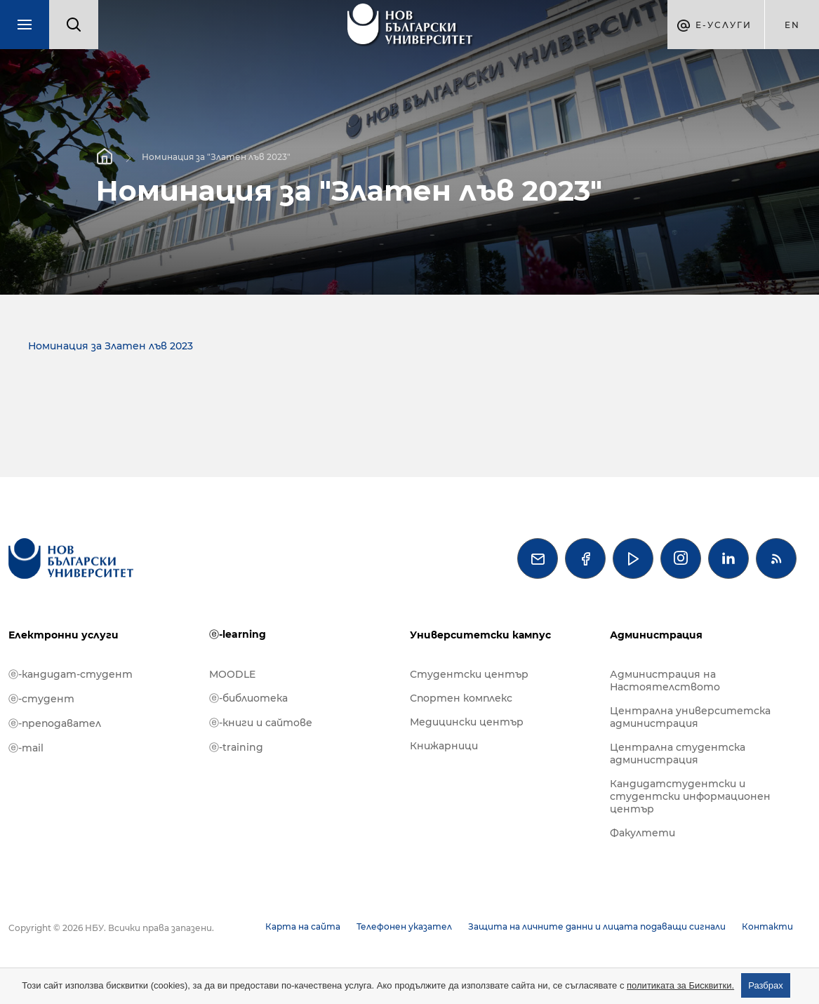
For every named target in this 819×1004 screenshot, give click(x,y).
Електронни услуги (63, 635)
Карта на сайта (302, 926)
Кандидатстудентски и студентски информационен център (690, 796)
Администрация (656, 635)
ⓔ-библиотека (248, 698)
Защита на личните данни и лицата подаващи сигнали (597, 926)
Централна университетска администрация (690, 717)
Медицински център (467, 722)
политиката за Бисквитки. (680, 985)
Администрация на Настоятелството (665, 680)
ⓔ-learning (237, 634)
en (792, 25)
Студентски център (469, 674)
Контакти (767, 926)
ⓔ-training (236, 747)
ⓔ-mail (26, 748)
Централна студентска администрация (677, 753)
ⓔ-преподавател (54, 723)
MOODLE (232, 674)
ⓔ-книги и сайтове (260, 722)
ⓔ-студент (41, 698)
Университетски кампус (480, 635)
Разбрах (765, 985)
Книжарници (444, 745)
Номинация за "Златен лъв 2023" (216, 156)
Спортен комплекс (461, 698)
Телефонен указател (404, 926)
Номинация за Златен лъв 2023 (110, 346)
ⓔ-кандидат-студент (70, 674)
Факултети (642, 832)
